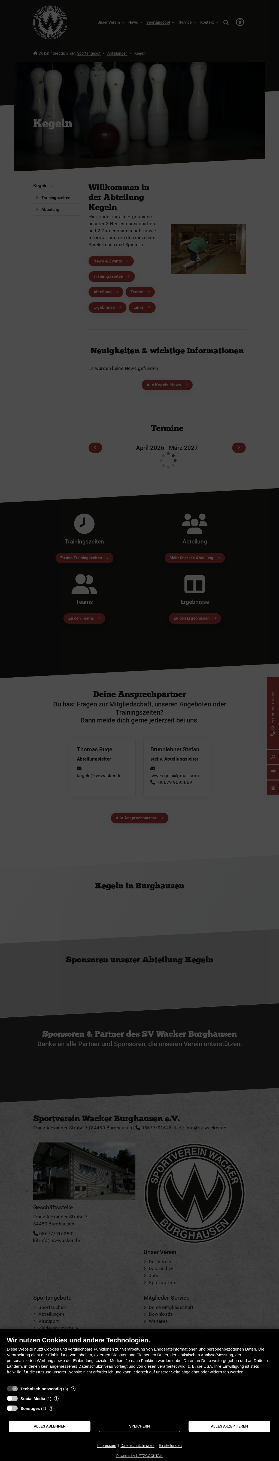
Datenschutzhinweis (137, 1445)
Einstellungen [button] (170, 1445)
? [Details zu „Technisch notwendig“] (73, 1389)
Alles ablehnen (50, 1426)
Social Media (32, 1398)
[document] (139, 1359)
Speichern (139, 1426)
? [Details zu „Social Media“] (56, 1399)
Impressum (106, 1445)
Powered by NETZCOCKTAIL (139, 1456)
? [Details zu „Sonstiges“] (51, 1408)
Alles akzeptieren (229, 1426)
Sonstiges (30, 1408)
